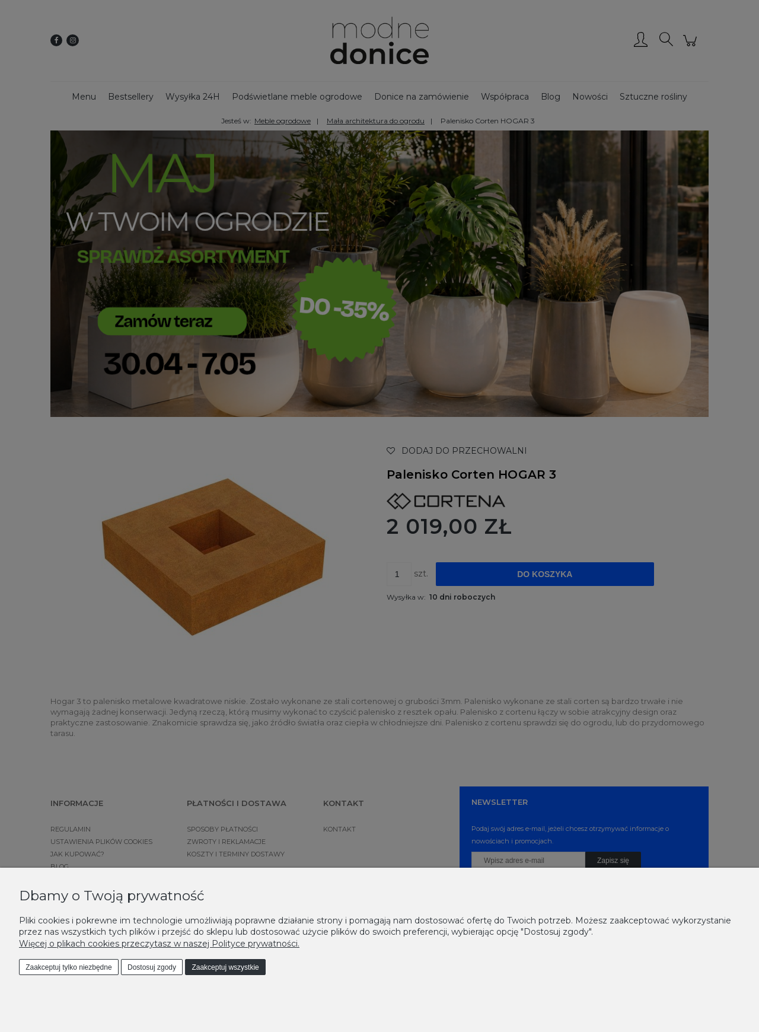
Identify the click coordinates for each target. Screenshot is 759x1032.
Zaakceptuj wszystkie (225, 967)
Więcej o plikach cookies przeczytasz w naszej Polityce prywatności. (159, 943)
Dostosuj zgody (151, 967)
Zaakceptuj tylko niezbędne (68, 967)
